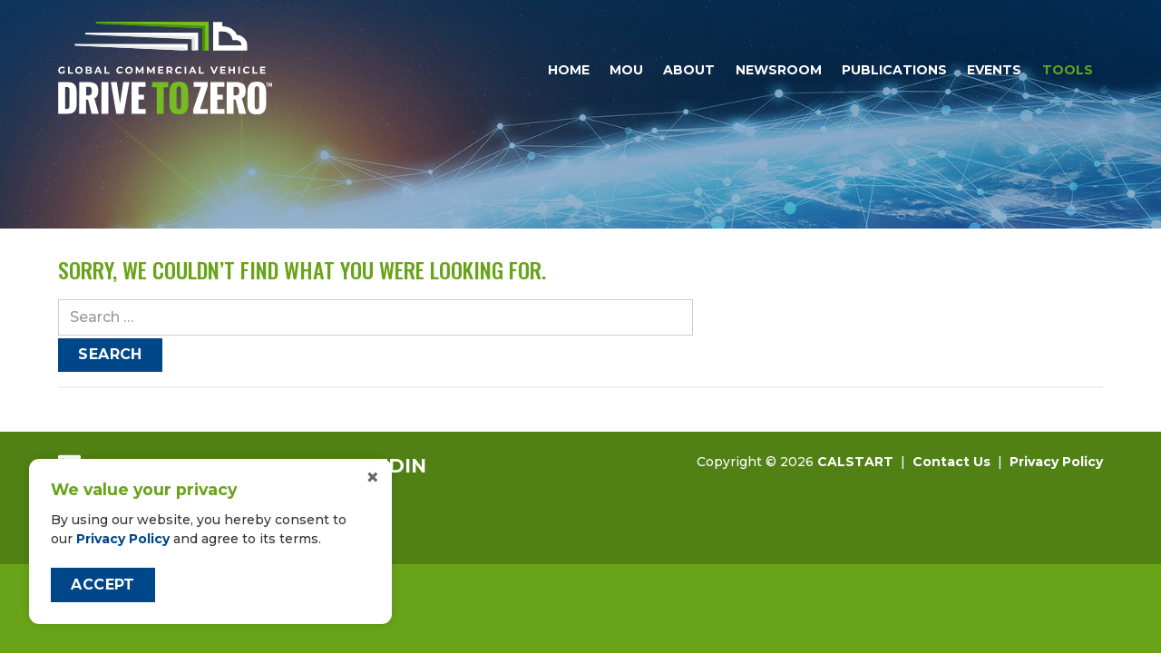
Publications (894, 70)
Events (994, 70)
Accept (102, 584)
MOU (626, 70)
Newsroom (779, 70)
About (689, 70)
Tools (1067, 70)
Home (569, 70)
